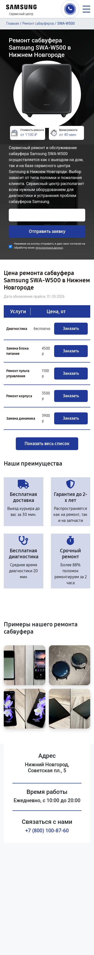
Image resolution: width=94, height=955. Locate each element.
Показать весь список (47, 443)
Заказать (71, 328)
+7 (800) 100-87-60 (47, 831)
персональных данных (49, 247)
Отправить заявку (47, 231)
